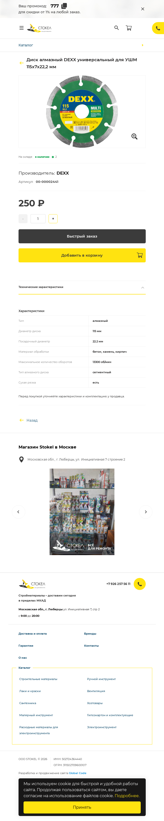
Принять (82, 807)
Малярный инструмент (36, 715)
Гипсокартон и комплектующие (110, 715)
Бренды (90, 633)
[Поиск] (117, 28)
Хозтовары (95, 703)
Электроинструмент (101, 727)
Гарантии (26, 645)
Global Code (77, 773)
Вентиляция (96, 691)
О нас (23, 657)
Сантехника (27, 703)
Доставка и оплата (33, 633)
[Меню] (22, 28)
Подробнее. (127, 795)
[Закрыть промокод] (143, 9)
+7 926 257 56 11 (118, 584)
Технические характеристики (82, 287)
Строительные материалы (38, 679)
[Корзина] (129, 28)
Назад (28, 420)
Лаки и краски (30, 691)
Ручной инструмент (101, 679)
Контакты (91, 645)
